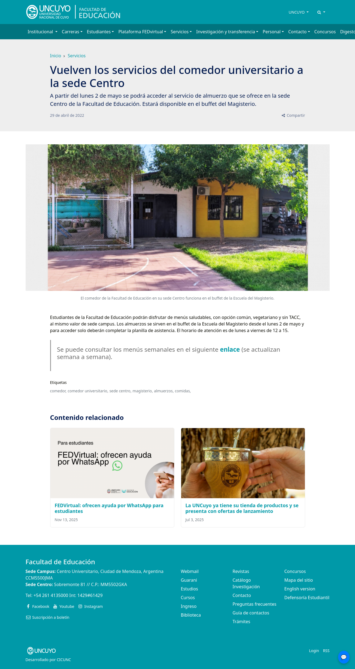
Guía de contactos (251, 613)
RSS (326, 650)
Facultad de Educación (60, 561)
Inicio (55, 56)
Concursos (325, 32)
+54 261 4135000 (51, 595)
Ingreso (189, 606)
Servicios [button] (180, 32)
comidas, (183, 390)
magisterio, (143, 390)
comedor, (58, 390)
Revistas (241, 571)
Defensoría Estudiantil (306, 598)
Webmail (190, 571)
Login (314, 650)
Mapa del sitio (298, 580)
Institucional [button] (41, 32)
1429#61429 (90, 595)
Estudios (189, 589)
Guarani (189, 580)
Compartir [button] (293, 115)
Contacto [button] (297, 32)
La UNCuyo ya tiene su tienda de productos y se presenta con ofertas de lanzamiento (242, 508)
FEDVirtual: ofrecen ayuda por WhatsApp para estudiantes (109, 508)
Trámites (241, 622)
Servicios (77, 56)
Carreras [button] (70, 32)
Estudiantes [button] (99, 32)
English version (299, 589)
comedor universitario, (88, 390)
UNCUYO (297, 12)
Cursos (188, 598)
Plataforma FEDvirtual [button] (140, 32)
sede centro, (121, 390)
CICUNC (64, 659)
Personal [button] (272, 32)
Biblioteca (191, 615)
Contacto (242, 595)
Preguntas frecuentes (255, 604)
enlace (230, 349)
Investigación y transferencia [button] (225, 32)
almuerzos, (164, 390)
